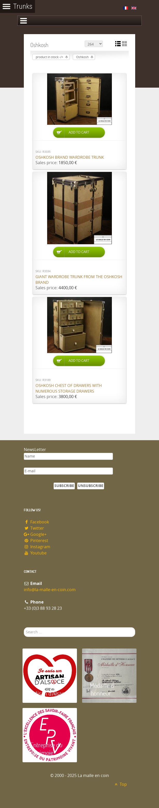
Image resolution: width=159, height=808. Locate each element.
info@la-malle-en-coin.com (50, 589)
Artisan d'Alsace (48, 693)
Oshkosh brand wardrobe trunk (69, 157)
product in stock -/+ (49, 57)
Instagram (37, 546)
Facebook (36, 522)
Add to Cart (79, 132)
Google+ (35, 534)
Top (120, 784)
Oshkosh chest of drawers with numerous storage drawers (68, 388)
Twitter (34, 528)
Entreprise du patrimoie (46, 749)
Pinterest (36, 540)
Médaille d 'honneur (102, 689)
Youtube (35, 553)
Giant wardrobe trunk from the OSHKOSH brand (78, 280)
